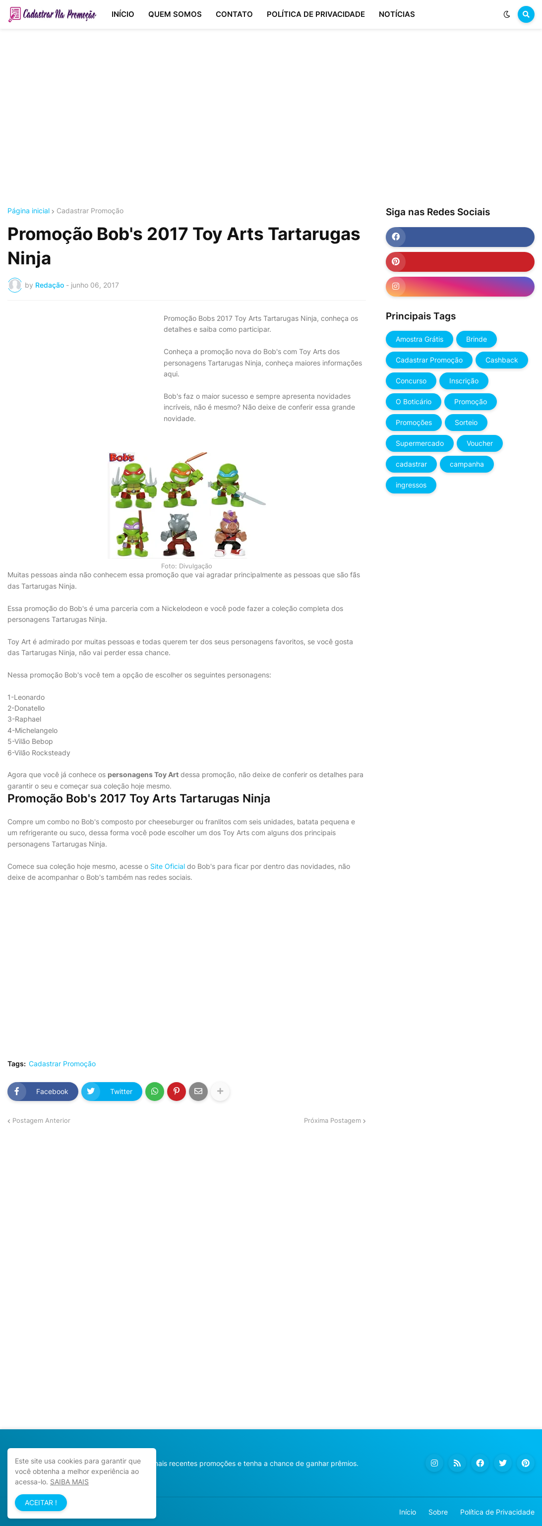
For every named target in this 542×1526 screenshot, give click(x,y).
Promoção (470, 401)
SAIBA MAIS (69, 1481)
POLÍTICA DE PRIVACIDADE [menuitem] (316, 14)
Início (407, 1512)
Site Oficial (166, 866)
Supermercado (420, 443)
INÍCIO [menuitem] (123, 14)
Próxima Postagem (332, 1120)
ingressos (411, 485)
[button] (507, 14)
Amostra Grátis (419, 339)
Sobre (438, 1512)
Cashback (501, 360)
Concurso (411, 380)
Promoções (414, 422)
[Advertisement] (271, 118)
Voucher (480, 443)
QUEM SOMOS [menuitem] (175, 14)
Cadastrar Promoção (90, 210)
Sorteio (466, 422)
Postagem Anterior (41, 1120)
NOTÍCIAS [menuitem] (397, 14)
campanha (467, 464)
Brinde (476, 339)
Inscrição (464, 380)
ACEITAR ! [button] (41, 1502)
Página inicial (28, 210)
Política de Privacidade (497, 1512)
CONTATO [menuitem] (234, 14)
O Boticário (413, 401)
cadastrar (411, 464)
